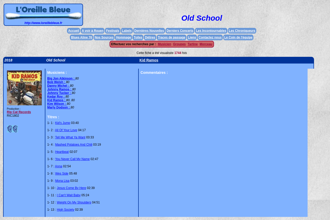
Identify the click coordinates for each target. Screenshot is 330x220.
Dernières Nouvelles (149, 31)
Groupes (179, 44)
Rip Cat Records (19, 112)
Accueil (73, 31)
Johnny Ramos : (59, 89)
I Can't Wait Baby (69, 195)
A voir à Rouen (92, 31)
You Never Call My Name (72, 159)
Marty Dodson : (59, 107)
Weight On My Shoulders (74, 202)
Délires (150, 37)
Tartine (193, 44)
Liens (192, 37)
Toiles (138, 37)
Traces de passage (171, 37)
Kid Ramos (148, 60)
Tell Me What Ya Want (70, 137)
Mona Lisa (62, 181)
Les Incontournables (211, 31)
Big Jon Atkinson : (61, 78)
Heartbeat (62, 152)
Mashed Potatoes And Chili (73, 144)
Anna (58, 166)
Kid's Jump (62, 123)
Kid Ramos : (56, 100)
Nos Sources (104, 37)
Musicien (164, 44)
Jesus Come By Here (71, 188)
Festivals (112, 31)
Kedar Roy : (56, 96)
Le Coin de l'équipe (238, 37)
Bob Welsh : (56, 82)
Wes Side (61, 173)
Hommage (123, 37)
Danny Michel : (58, 86)
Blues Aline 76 (81, 37)
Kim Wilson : (57, 104)
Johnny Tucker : (59, 93)
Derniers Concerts (180, 31)
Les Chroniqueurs (242, 31)
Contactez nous (210, 37)
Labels (127, 31)
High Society (65, 209)
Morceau (206, 44)
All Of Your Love (66, 130)
